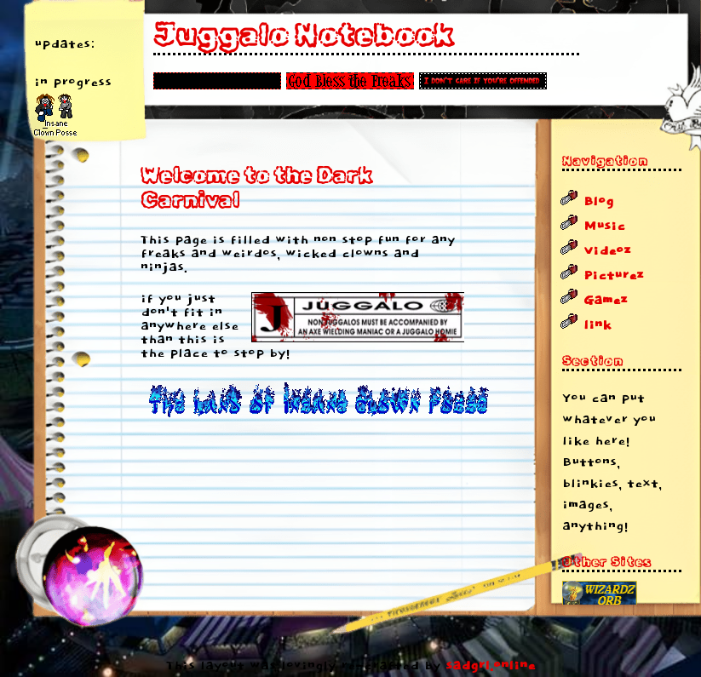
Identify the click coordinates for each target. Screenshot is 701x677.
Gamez (605, 300)
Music (604, 226)
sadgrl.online (490, 665)
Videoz (607, 251)
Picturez (613, 275)
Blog (598, 201)
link (597, 325)
